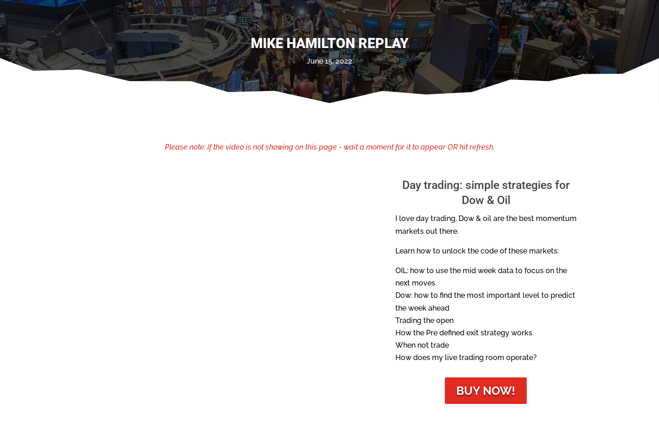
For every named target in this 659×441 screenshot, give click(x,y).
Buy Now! (485, 391)
